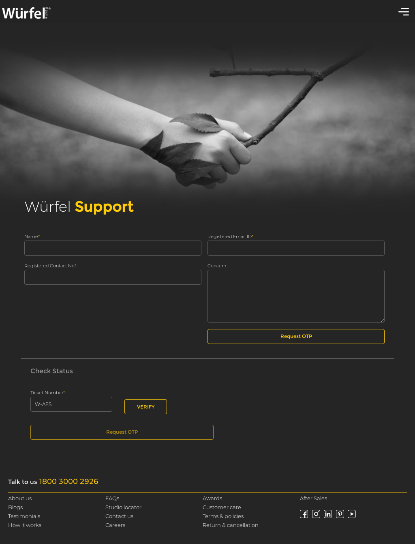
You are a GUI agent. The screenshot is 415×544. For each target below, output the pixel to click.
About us (20, 498)
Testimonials (24, 516)
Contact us (119, 516)
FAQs (112, 498)
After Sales (313, 498)
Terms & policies (223, 516)
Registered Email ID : (231, 237)
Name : (32, 237)
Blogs (15, 507)
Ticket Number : (48, 393)
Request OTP (296, 336)
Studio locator (123, 507)
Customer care (222, 507)
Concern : (218, 266)
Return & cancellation (231, 525)
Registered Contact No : (50, 266)
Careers (115, 525)
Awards (212, 498)
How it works (24, 525)
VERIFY (145, 407)
